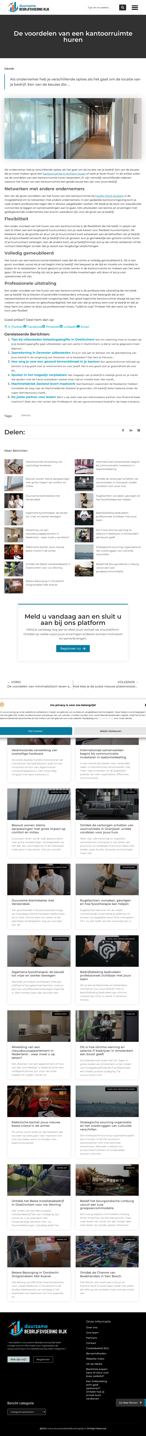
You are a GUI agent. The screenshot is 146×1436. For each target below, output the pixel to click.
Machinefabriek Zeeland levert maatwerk (43, 383)
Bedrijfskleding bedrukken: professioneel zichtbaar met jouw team (116, 516)
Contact (91, 1343)
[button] (135, 7)
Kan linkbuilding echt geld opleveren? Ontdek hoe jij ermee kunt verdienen (96, 1390)
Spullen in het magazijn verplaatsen (39, 375)
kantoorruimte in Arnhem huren (64, 173)
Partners (91, 1337)
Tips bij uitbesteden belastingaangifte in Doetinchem (52, 339)
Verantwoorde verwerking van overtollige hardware (34, 751)
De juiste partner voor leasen (33, 397)
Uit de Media (94, 1363)
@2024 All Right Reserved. (73, 1428)
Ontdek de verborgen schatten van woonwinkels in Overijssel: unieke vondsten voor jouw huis (117, 482)
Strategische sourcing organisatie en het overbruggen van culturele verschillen (118, 550)
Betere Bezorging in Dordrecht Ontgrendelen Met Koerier (35, 1274)
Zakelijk (9, 68)
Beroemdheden (96, 1353)
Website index (95, 1358)
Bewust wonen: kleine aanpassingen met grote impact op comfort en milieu (48, 482)
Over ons (91, 1327)
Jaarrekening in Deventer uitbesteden (41, 352)
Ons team (92, 1332)
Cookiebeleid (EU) (97, 1348)
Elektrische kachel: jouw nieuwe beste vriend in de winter (36, 1124)
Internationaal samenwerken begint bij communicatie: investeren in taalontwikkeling (118, 465)
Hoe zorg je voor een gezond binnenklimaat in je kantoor (55, 361)
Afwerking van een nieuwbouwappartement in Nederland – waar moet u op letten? (47, 533)
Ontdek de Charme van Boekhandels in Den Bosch (100, 1274)
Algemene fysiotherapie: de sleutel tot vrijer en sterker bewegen (38, 973)
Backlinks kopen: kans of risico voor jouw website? (97, 1373)
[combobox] (102, 7)
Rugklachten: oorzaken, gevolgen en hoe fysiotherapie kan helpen (105, 902)
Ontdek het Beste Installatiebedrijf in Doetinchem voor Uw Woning (38, 1202)
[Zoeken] (122, 7)
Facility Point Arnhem (109, 196)
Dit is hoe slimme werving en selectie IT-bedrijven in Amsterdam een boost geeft (117, 533)
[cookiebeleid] (105, 718)
